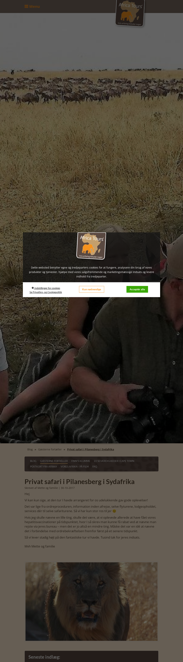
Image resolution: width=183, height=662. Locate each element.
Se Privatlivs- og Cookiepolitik (46, 292)
